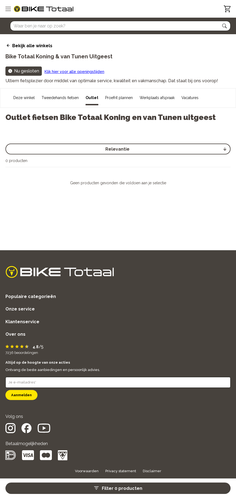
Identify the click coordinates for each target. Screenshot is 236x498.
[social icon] (10, 431)
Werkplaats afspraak (157, 98)
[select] (118, 149)
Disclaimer (152, 471)
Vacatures (190, 98)
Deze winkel (24, 98)
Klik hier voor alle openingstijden (74, 71)
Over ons (15, 334)
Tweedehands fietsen (60, 98)
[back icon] (7, 45)
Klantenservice (22, 321)
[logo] (44, 9)
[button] (224, 26)
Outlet (92, 98)
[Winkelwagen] (227, 8)
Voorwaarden (87, 471)
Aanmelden (21, 395)
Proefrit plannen (119, 98)
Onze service (20, 309)
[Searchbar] (118, 26)
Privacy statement (120, 471)
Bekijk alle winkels (32, 45)
